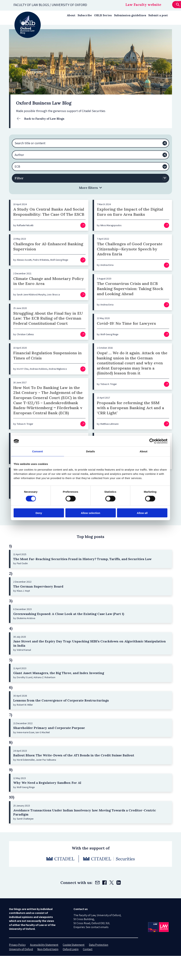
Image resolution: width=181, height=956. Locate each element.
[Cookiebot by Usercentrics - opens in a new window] (151, 441)
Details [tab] (90, 451)
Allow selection (90, 512)
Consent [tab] (37, 451)
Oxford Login (70, 949)
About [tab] (143, 451)
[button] (90, 188)
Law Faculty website (143, 4)
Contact (87, 949)
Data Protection (98, 945)
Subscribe (85, 15)
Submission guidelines (130, 15)
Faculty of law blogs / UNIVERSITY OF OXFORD (50, 4)
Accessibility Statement (44, 945)
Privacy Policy (17, 945)
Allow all (142, 512)
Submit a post (158, 15)
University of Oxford (21, 949)
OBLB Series (103, 15)
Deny (39, 512)
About (71, 15)
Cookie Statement (73, 945)
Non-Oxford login (47, 949)
